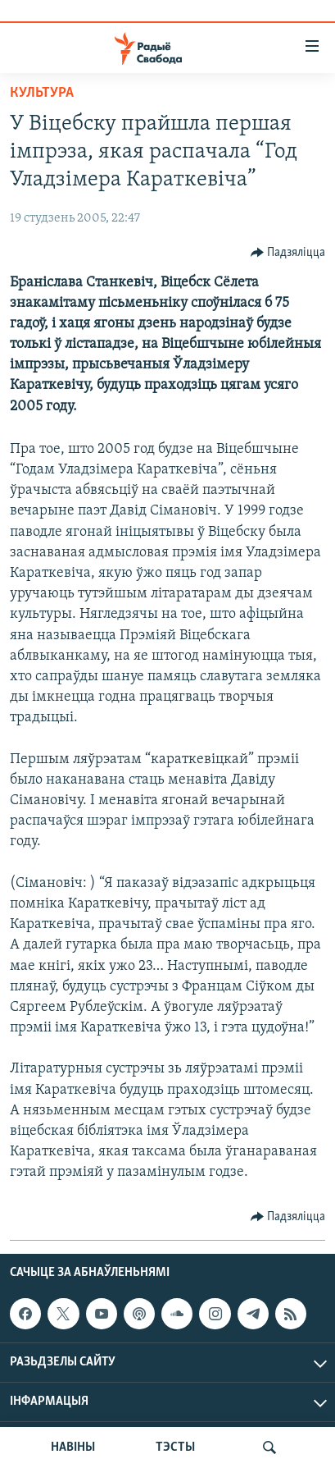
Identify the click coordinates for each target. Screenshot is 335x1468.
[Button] (288, 253)
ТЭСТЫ (175, 1447)
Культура (42, 93)
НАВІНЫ (73, 1447)
